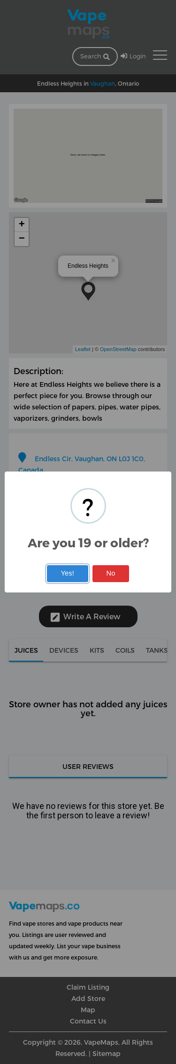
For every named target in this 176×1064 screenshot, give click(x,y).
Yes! (67, 573)
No (111, 573)
